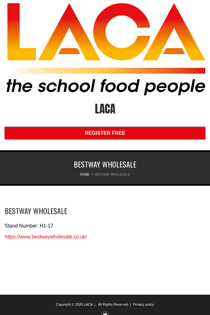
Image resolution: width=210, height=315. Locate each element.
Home (84, 174)
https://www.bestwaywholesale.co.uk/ (46, 236)
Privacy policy (143, 304)
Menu (9, 8)
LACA (105, 108)
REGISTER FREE (105, 133)
